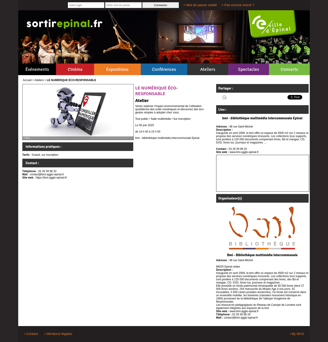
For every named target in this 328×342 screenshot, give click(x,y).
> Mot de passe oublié (200, 5)
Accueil (27, 80)
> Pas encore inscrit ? (237, 5)
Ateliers (207, 69)
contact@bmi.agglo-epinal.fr (47, 174)
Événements (37, 69)
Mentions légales (59, 334)
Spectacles (248, 69)
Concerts (289, 69)
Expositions (117, 69)
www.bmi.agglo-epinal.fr (244, 152)
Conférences (164, 69)
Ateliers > (40, 80)
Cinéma (75, 69)
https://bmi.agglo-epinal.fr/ (51, 177)
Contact (32, 334)
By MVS (298, 334)
